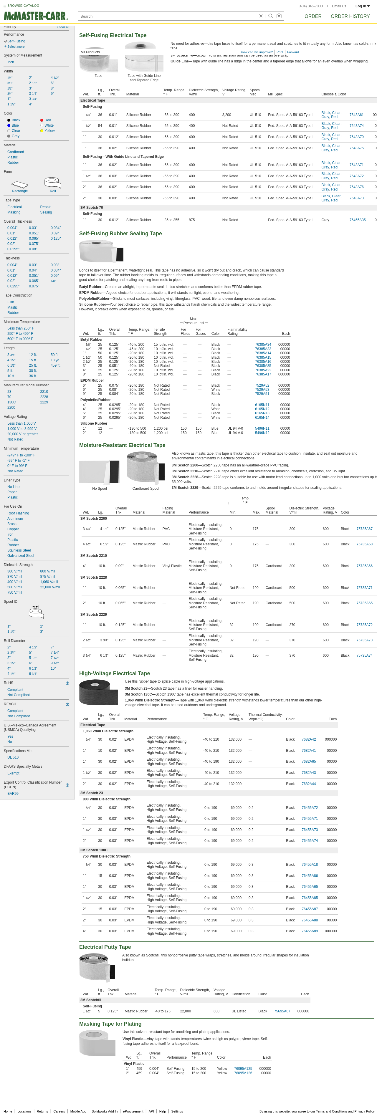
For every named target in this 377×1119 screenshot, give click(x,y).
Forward (293, 52)
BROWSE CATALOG (23, 5)
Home (8, 1111)
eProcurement (133, 1111)
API (151, 1111)
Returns (42, 1111)
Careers (59, 1111)
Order (313, 16)
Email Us (339, 6)
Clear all (63, 27)
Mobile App (78, 1111)
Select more (16, 46)
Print (280, 52)
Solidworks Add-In (105, 1111)
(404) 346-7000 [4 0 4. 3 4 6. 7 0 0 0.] (311, 6)
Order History (350, 16)
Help (162, 1111)
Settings (177, 1111)
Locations (25, 1111)
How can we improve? (257, 52)
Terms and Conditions (331, 1111)
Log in (362, 6)
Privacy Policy (365, 1111)
